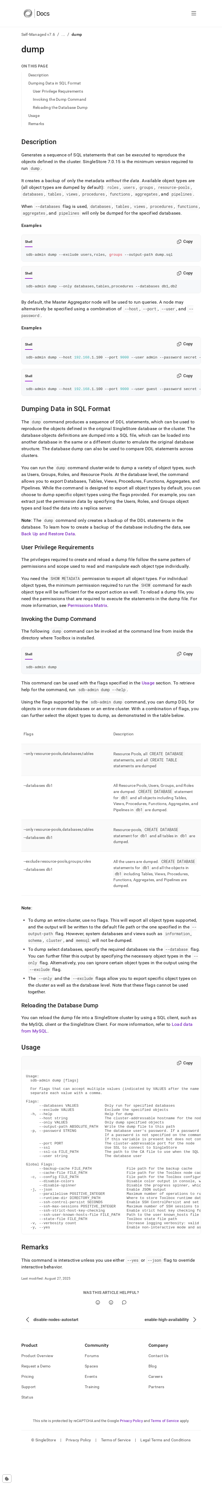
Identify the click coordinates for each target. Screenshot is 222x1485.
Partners (156, 1422)
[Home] (37, 13)
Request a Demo (36, 1401)
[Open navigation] (194, 13)
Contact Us (158, 1391)
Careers (155, 1411)
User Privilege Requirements (58, 91)
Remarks (36, 123)
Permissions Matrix (87, 608)
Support (28, 1422)
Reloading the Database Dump (60, 107)
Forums (92, 1391)
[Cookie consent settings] (7, 1478)
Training (92, 1422)
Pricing (27, 1411)
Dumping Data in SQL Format (54, 83)
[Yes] (97, 1337)
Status (27, 1432)
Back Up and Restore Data (48, 537)
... (63, 34)
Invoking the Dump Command (59, 99)
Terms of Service (165, 1456)
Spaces (91, 1401)
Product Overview (37, 1391)
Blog (152, 1401)
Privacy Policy (131, 1456)
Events (91, 1411)
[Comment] (124, 1337)
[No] (111, 1337)
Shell (29, 242)
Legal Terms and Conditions (165, 1475)
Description (38, 75)
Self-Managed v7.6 (38, 34)
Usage (34, 115)
